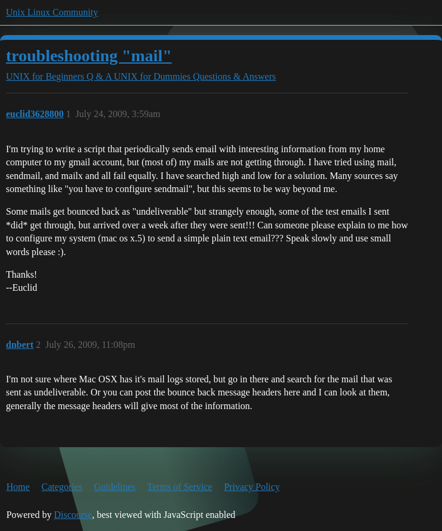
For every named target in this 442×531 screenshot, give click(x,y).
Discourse (73, 515)
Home (18, 487)
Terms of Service (180, 487)
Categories (62, 487)
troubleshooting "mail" (89, 55)
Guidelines (114, 487)
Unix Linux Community (52, 12)
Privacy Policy (252, 487)
